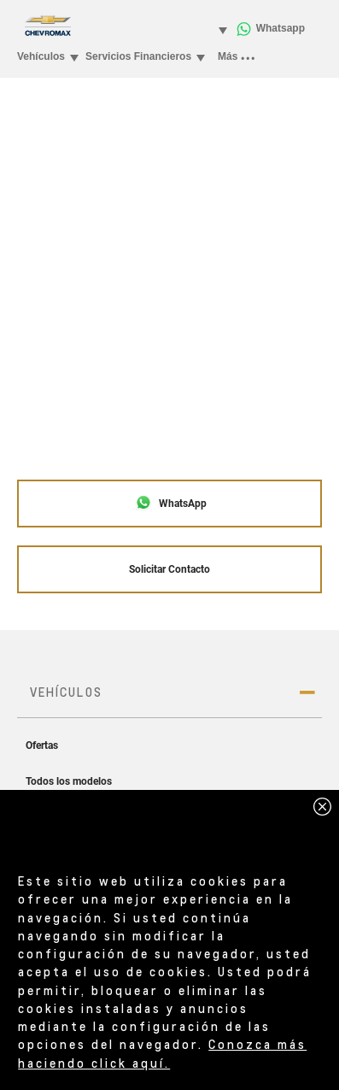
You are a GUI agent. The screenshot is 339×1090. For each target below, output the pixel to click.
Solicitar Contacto (169, 569)
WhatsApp (170, 502)
